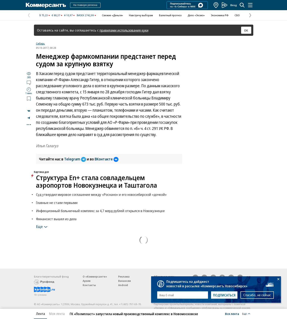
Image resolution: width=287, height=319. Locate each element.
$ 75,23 (43, 15)
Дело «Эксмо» (196, 15)
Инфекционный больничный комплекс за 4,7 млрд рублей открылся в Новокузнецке (100, 210)
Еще (42, 227)
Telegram (75, 159)
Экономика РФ (220, 15)
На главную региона (85, 5)
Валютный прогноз (170, 15)
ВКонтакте (106, 159)
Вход (233, 5)
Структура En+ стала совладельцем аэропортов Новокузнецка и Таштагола (96, 181)
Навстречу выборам (141, 15)
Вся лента (232, 314)
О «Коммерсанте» (95, 276)
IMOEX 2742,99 (85, 15)
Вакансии (124, 281)
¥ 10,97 (68, 15)
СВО (237, 15)
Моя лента (57, 313)
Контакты (89, 285)
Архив (86, 281)
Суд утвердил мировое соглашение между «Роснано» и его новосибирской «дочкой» (101, 194)
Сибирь (40, 43)
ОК (246, 30)
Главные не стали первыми (57, 202)
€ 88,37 (56, 15)
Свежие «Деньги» (112, 15)
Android (123, 285)
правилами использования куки (124, 30)
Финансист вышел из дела (56, 219)
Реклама (124, 276)
